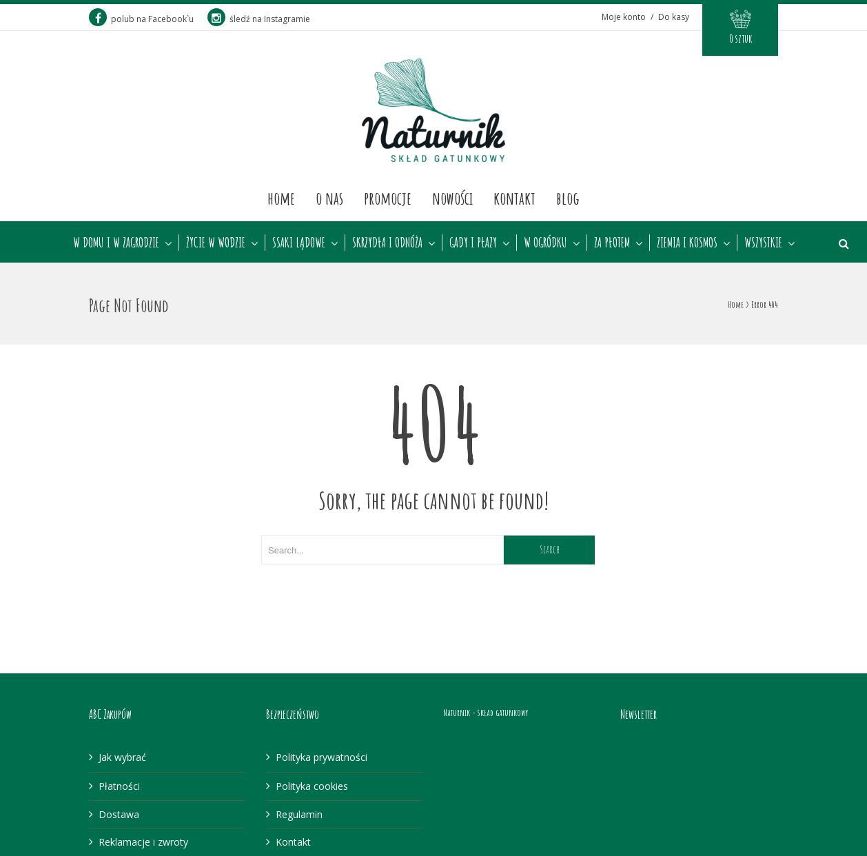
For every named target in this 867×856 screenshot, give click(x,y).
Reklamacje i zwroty (143, 841)
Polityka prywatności (321, 757)
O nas (329, 198)
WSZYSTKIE (763, 242)
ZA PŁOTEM (612, 242)
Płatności (119, 786)
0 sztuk (740, 38)
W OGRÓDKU (545, 242)
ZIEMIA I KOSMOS (687, 242)
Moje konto (624, 17)
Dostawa (119, 814)
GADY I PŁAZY (473, 242)
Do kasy (673, 17)
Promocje (387, 198)
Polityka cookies (312, 786)
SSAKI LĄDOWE (298, 242)
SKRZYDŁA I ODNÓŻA (387, 242)
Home (281, 198)
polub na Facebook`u (141, 19)
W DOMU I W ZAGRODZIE (116, 242)
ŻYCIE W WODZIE (215, 242)
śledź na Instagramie (258, 19)
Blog (568, 198)
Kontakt (514, 198)
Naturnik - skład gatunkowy (485, 712)
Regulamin (299, 814)
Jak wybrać (122, 757)
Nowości (452, 198)
